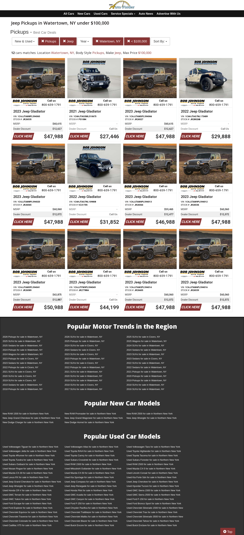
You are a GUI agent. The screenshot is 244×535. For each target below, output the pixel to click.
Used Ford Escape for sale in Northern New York (27, 503)
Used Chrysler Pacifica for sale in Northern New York (91, 508)
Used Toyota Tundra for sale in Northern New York (28, 460)
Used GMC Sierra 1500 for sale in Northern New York (153, 490)
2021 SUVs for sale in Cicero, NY (19, 371)
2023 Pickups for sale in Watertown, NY (85, 358)
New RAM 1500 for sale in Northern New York (26, 413)
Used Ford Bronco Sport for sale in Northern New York (154, 503)
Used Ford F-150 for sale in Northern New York (150, 499)
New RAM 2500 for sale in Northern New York (150, 413)
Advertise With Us (168, 13)
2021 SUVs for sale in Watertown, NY (83, 371)
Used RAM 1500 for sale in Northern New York (88, 464)
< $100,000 (137, 41)
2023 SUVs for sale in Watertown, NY (145, 354)
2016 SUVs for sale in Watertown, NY (145, 389)
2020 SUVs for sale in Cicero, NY (19, 376)
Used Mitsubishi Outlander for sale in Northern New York (93, 468)
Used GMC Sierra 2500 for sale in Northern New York (153, 494)
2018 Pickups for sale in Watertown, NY (23, 389)
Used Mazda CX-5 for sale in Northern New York (151, 468)
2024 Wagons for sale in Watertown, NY (23, 354)
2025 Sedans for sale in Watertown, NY (22, 345)
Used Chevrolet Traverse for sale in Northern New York (30, 516)
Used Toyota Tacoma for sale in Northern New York (152, 455)
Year (84, 41)
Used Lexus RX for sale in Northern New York (26, 477)
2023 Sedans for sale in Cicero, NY (144, 358)
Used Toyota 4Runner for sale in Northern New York (29, 455)
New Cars (83, 13)
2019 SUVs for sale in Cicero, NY (19, 380)
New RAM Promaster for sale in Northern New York (90, 413)
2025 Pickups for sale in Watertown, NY (85, 341)
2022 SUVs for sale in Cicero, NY (81, 363)
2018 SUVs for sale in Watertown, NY (145, 384)
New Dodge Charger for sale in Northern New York (28, 422)
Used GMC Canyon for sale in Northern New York (89, 499)
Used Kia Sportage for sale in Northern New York (89, 477)
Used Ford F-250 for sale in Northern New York (88, 503)
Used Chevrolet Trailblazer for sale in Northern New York (93, 512)
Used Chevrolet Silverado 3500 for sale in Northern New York (155, 517)
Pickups (48, 41)
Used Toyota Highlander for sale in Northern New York (154, 451)
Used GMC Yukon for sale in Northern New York (27, 499)
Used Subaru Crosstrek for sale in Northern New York (91, 460)
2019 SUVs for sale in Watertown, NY (83, 380)
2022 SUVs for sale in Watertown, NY (145, 363)
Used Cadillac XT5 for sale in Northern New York (27, 525)
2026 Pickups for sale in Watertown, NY (23, 336)
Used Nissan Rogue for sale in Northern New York (28, 468)
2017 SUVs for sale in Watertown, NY (83, 389)
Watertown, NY (107, 41)
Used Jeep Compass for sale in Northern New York (90, 481)
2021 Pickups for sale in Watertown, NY (147, 371)
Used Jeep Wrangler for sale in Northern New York (28, 486)
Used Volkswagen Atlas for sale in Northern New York (91, 446)
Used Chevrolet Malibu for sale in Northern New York (91, 516)
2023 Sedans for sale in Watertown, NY (22, 363)
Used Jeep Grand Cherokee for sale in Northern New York (32, 481)
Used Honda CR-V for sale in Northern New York (27, 490)
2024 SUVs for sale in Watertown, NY (145, 345)
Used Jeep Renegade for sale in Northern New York (91, 486)
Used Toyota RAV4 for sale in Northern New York (89, 451)
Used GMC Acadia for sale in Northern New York (89, 494)
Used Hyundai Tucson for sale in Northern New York (153, 486)
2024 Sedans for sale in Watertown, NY (146, 350)
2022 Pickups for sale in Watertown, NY (85, 367)
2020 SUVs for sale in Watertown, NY (83, 376)
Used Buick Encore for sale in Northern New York (89, 525)
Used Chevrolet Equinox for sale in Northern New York (30, 512)
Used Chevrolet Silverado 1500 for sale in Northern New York (155, 509)
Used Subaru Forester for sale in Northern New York (153, 460)
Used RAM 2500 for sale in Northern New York (150, 464)
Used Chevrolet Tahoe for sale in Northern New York (153, 521)
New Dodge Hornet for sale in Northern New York (89, 422)
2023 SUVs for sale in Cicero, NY (81, 354)
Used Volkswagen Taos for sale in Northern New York (153, 446)
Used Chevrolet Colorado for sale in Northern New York (30, 521)
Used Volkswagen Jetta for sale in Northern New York (29, 451)
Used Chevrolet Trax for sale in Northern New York (152, 512)
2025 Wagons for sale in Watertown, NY (147, 341)
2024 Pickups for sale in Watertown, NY (23, 350)
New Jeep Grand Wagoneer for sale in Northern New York (94, 418)
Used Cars (101, 13)
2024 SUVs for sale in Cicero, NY (81, 345)
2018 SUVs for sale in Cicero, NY (81, 384)
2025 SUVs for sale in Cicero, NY (143, 336)
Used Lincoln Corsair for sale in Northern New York (152, 473)
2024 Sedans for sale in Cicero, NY (82, 350)
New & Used (25, 41)
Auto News (146, 13)
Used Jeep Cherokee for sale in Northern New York (152, 481)
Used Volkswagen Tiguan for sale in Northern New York (30, 446)
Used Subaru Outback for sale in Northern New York (29, 464)
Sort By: (160, 41)
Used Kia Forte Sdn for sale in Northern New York (151, 477)
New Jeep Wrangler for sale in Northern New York (152, 418)
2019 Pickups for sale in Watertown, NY (147, 380)
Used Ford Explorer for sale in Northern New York (27, 508)
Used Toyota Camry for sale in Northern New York (90, 455)
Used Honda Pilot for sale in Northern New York (88, 490)
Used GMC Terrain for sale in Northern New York (27, 494)
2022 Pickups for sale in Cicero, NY (20, 367)
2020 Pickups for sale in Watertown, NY (147, 376)
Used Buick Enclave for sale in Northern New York (152, 525)
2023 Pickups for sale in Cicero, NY (20, 358)
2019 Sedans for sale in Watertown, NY (22, 384)
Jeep (68, 41)
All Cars (69, 13)
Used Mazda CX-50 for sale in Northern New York (89, 473)
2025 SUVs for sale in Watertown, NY (21, 341)
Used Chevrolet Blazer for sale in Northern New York (91, 521)
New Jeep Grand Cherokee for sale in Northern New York (31, 418)
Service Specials (123, 13)
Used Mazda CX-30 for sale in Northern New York (28, 473)
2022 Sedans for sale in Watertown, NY (146, 367)
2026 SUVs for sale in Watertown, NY (83, 336)
